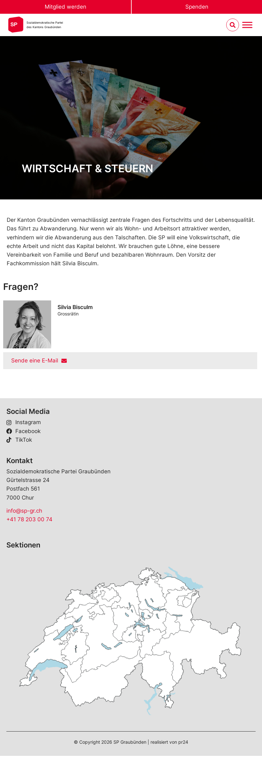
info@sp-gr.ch (24, 511)
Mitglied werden (65, 7)
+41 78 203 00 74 (29, 519)
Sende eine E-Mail (39, 360)
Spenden (196, 7)
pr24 (183, 742)
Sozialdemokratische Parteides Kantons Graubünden (45, 25)
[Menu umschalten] (247, 25)
